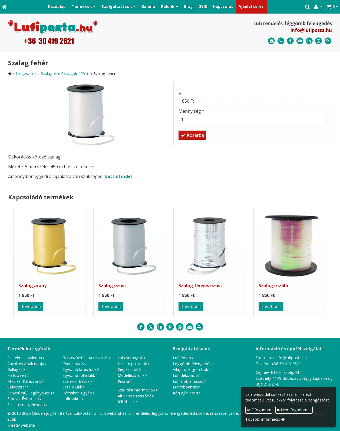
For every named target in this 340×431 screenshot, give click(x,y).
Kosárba (192, 135)
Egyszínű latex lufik (79, 369)
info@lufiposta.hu (311, 30)
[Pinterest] (170, 327)
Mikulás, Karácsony (24, 381)
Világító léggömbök (190, 369)
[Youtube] (300, 41)
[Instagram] (318, 41)
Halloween (16, 375)
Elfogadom (259, 409)
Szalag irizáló (273, 286)
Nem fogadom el (294, 409)
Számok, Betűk (76, 381)
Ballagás (14, 369)
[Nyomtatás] (199, 327)
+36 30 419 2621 (286, 363)
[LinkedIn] (309, 41)
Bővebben (30, 306)
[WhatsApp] (180, 327)
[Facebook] (290, 41)
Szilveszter (16, 387)
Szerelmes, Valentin (24, 357)
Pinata (123, 381)
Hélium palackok (132, 363)
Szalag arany (32, 286)
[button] (332, 7)
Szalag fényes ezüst (200, 286)
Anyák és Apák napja (25, 363)
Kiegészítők (128, 369)
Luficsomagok (130, 357)
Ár (181, 94)
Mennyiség (191, 111)
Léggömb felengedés (192, 363)
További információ (262, 419)
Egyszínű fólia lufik (78, 375)
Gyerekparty (73, 363)
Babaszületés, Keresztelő (85, 357)
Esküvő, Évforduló (23, 398)
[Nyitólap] (4, 7)
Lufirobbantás (185, 387)
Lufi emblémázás (188, 381)
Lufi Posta (182, 357)
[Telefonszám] (281, 41)
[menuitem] (57, 7)
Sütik (11, 419)
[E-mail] (271, 41)
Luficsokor (71, 398)
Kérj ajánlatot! (185, 393)
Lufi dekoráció (185, 375)
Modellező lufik (131, 375)
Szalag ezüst (112, 286)
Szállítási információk (136, 390)
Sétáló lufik (72, 387)
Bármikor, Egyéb (77, 393)
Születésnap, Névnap (26, 404)
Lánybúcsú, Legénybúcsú (29, 393)
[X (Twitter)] (150, 327)
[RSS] (328, 41)
